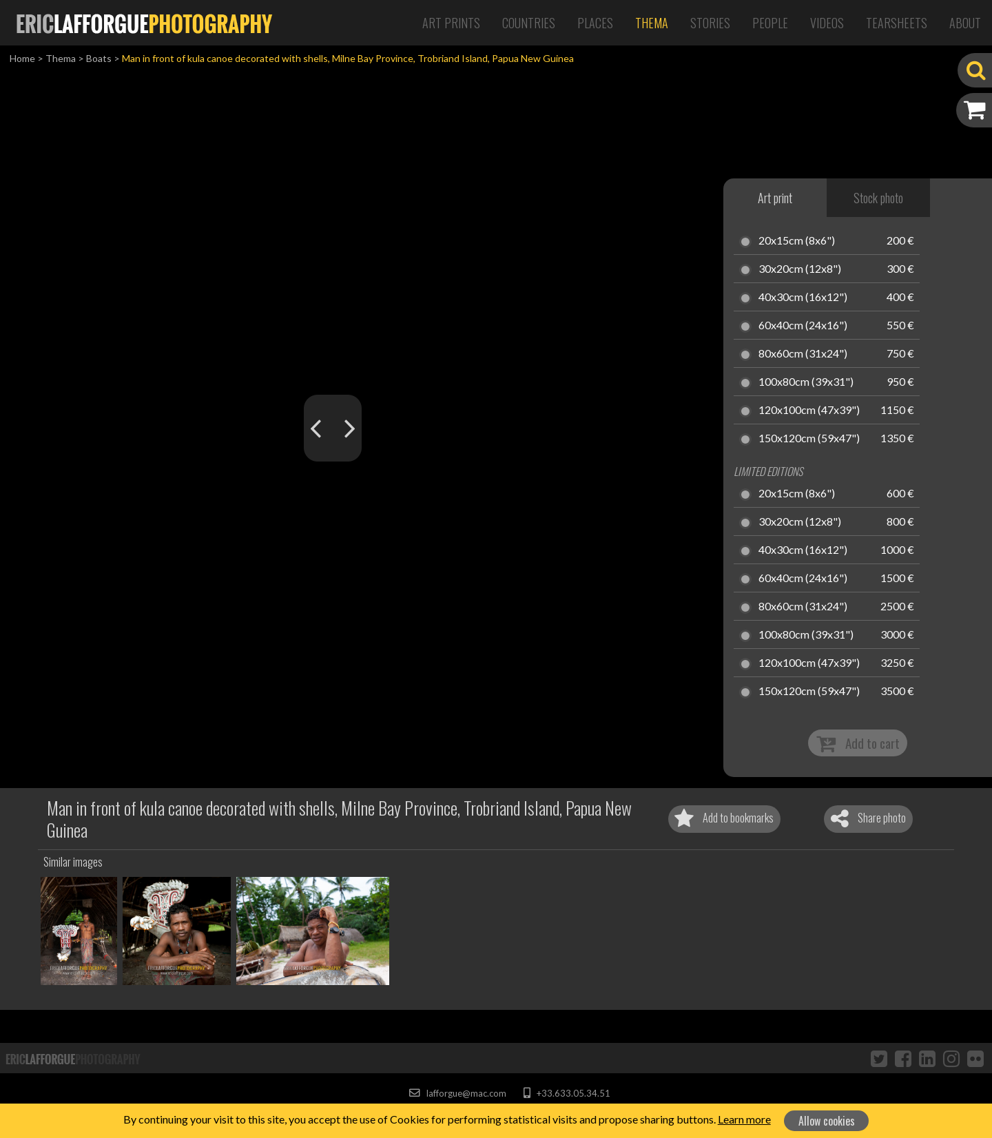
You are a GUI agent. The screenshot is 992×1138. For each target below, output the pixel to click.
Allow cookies (826, 1121)
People (770, 23)
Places (595, 23)
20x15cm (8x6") (796, 241)
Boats (99, 58)
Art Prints (451, 23)
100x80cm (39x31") (806, 382)
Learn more (744, 1119)
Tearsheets (896, 23)
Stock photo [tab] (878, 198)
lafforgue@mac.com (457, 1093)
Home (22, 58)
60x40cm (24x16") (802, 325)
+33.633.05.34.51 (567, 1093)
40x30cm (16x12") (802, 297)
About (965, 23)
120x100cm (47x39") (809, 410)
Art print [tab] (775, 198)
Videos (827, 23)
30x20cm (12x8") (799, 269)
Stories (710, 23)
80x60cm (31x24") (802, 354)
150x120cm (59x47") (809, 438)
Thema (651, 23)
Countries (528, 23)
